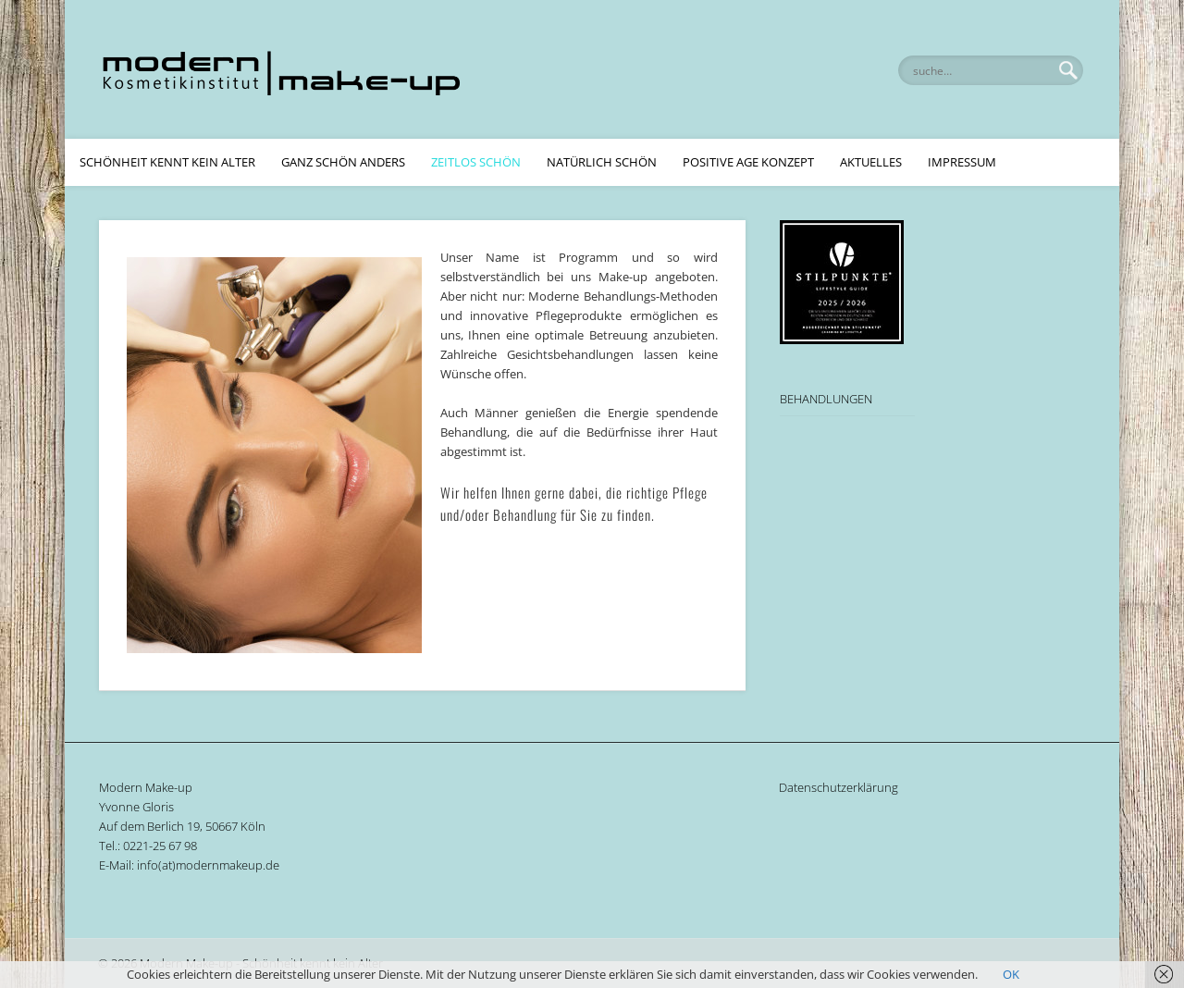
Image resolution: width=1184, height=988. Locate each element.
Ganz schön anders (343, 162)
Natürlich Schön (602, 162)
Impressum (962, 162)
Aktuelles (871, 162)
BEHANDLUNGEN (826, 398)
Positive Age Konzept (748, 162)
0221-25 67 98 (160, 845)
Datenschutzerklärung (838, 787)
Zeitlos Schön (476, 162)
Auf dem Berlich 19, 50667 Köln (182, 826)
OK (1011, 974)
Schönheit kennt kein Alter (167, 162)
